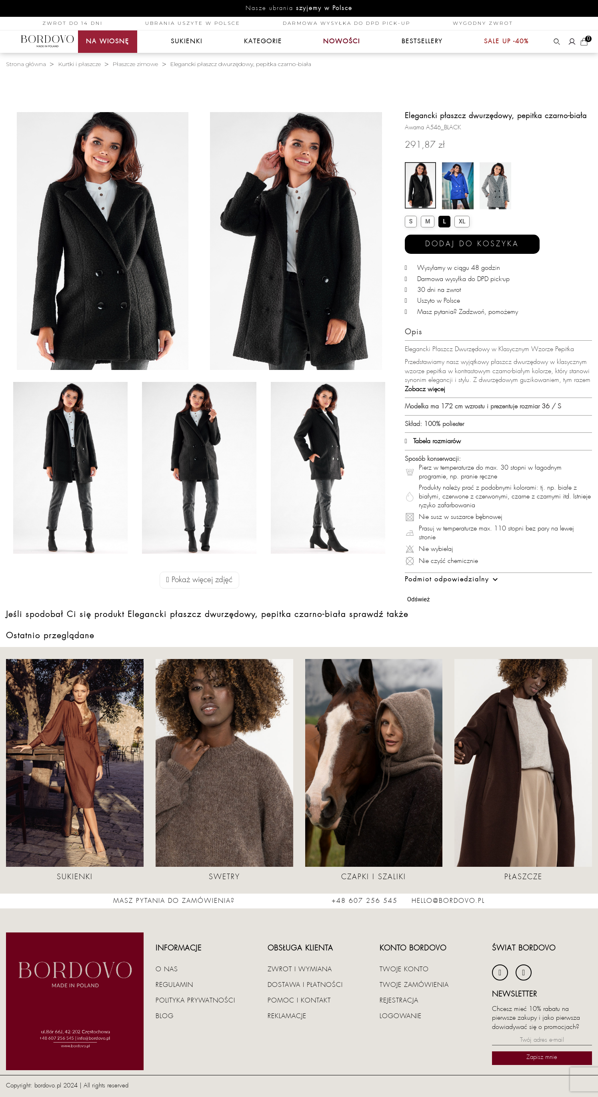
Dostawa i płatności (305, 985)
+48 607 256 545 (365, 900)
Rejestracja (399, 1000)
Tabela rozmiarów (433, 441)
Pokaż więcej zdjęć (199, 580)
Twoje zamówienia (414, 985)
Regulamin (174, 985)
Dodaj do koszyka (472, 244)
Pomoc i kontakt (299, 1000)
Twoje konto (404, 969)
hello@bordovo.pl (448, 900)
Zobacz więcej (425, 389)
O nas (167, 969)
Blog (165, 1016)
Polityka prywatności (195, 1000)
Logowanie (401, 1016)
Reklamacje (287, 1016)
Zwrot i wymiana (300, 969)
